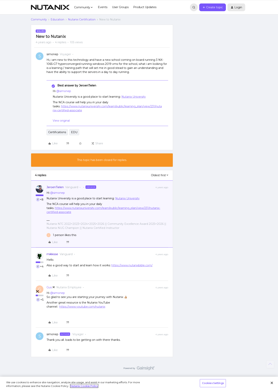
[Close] (272, 383)
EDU (74, 132)
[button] (212, 7)
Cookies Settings (213, 383)
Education (57, 19)
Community (39, 19)
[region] (139, 383)
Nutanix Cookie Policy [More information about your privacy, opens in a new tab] (84, 385)
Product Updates (144, 7)
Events (102, 7)
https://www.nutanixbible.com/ (132, 265)
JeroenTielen (55, 187)
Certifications (57, 132)
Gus (49, 287)
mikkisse (52, 254)
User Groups (120, 7)
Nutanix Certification (82, 19)
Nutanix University (133, 96)
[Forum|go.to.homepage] (50, 7)
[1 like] (61, 235)
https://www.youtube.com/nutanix (82, 306)
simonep (52, 54)
